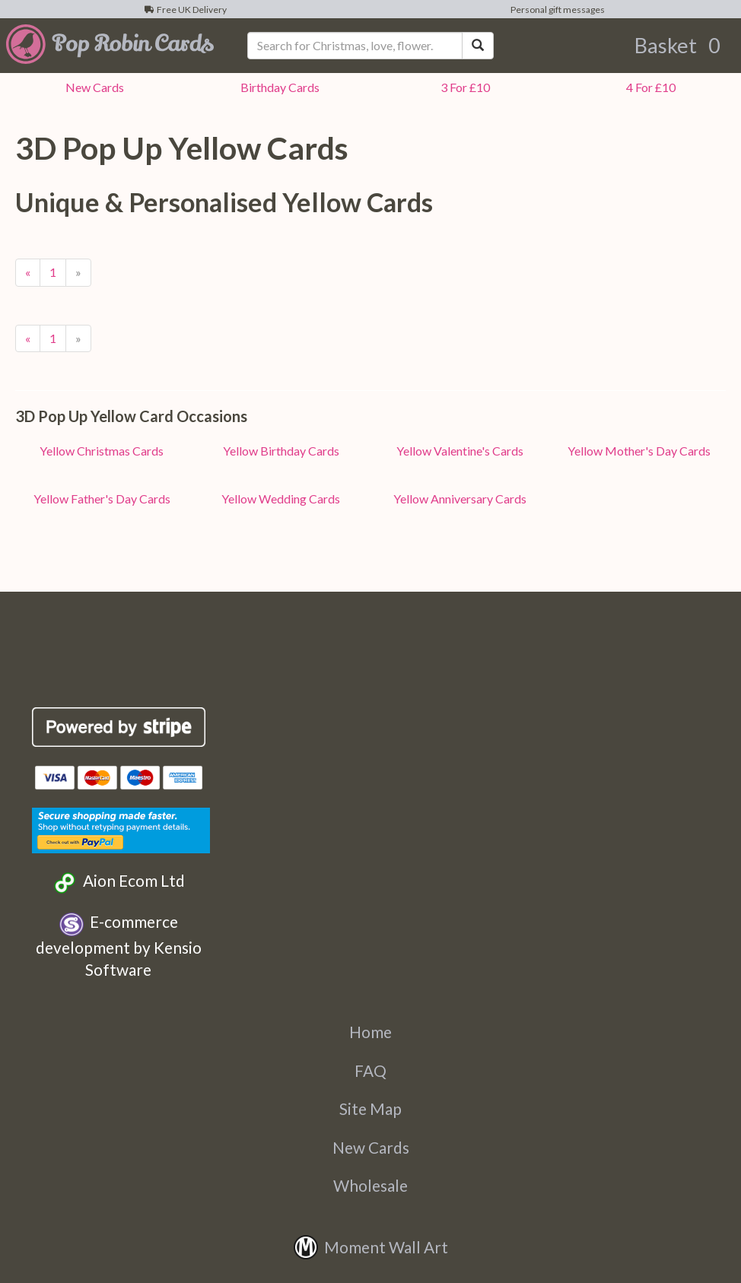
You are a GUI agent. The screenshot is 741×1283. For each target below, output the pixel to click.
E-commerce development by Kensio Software (119, 945)
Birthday (278, 87)
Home (370, 1031)
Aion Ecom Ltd (118, 882)
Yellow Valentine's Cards (459, 450)
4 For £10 (649, 87)
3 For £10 (463, 87)
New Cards (370, 1147)
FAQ (370, 1070)
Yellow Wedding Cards (280, 498)
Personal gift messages (556, 9)
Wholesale (370, 1185)
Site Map (370, 1108)
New (92, 87)
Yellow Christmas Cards (102, 450)
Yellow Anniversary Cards (459, 498)
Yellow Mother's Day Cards (639, 450)
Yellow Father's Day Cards (101, 498)
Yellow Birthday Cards (281, 450)
